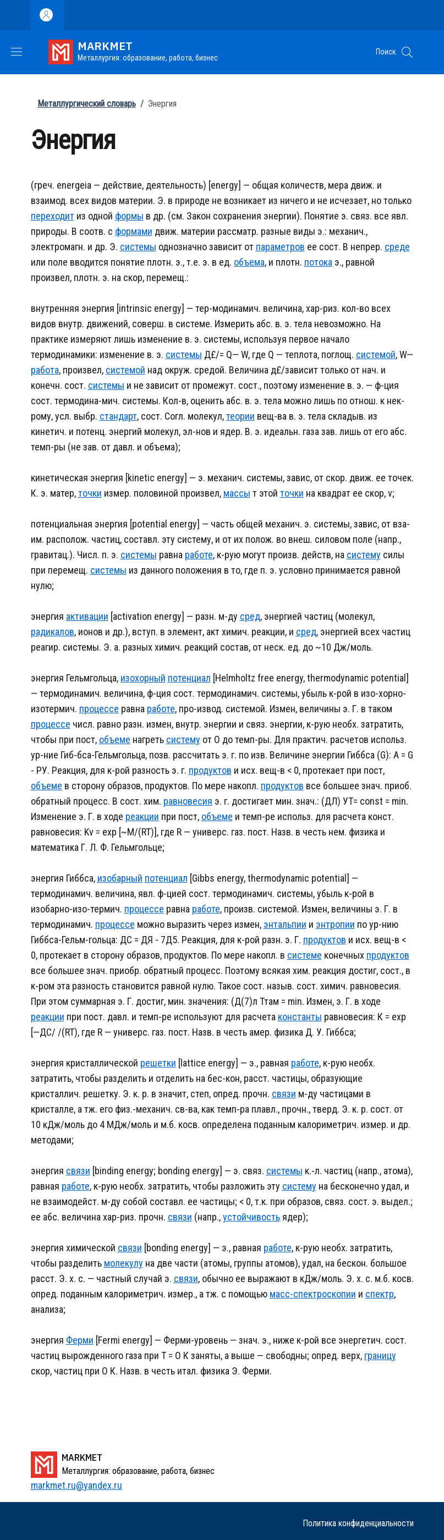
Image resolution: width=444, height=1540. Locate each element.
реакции (142, 816)
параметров (280, 246)
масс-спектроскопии (313, 1294)
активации (87, 616)
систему (364, 554)
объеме (114, 739)
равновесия (187, 801)
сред (250, 616)
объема (249, 262)
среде (397, 246)
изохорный (143, 678)
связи (284, 1093)
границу (380, 1355)
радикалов (52, 631)
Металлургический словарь (86, 103)
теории (240, 416)
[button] (407, 52)
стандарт (118, 416)
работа (45, 370)
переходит (52, 216)
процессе (99, 708)
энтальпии (285, 924)
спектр (379, 1294)
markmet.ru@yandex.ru (76, 1485)
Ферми (80, 1340)
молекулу (123, 1263)
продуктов (210, 770)
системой (376, 354)
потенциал (189, 678)
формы (129, 216)
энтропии (335, 924)
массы (236, 493)
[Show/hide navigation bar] (16, 52)
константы (300, 1016)
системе (304, 955)
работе (199, 554)
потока (318, 262)
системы (138, 246)
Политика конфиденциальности (358, 1523)
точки (90, 493)
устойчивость (251, 1217)
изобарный (119, 878)
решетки (158, 1063)
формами (133, 231)
